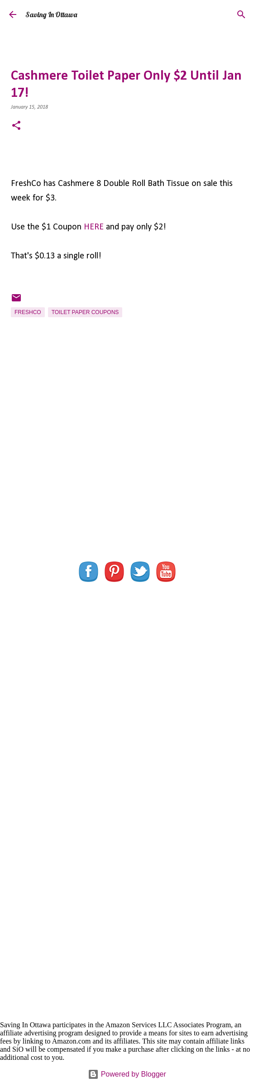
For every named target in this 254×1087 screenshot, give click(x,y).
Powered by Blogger (127, 1074)
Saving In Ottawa (51, 14)
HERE (94, 227)
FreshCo (27, 312)
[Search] (241, 14)
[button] (16, 126)
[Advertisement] (127, 469)
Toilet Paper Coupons (85, 312)
